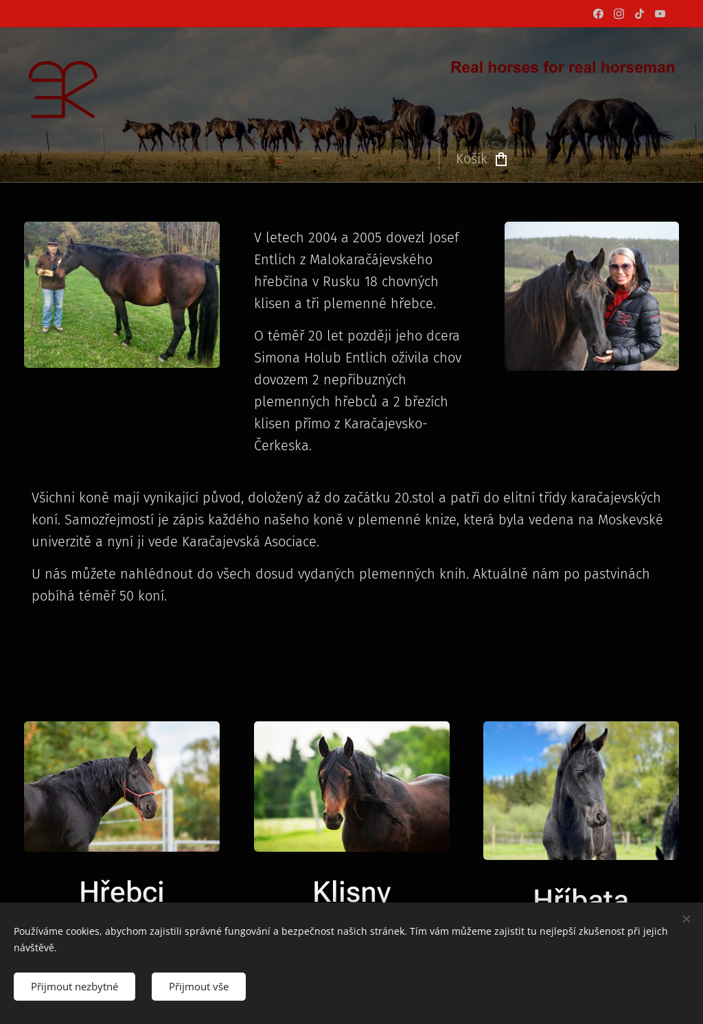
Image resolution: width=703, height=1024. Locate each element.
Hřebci (122, 891)
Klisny (351, 892)
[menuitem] (223, 158)
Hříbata (581, 899)
